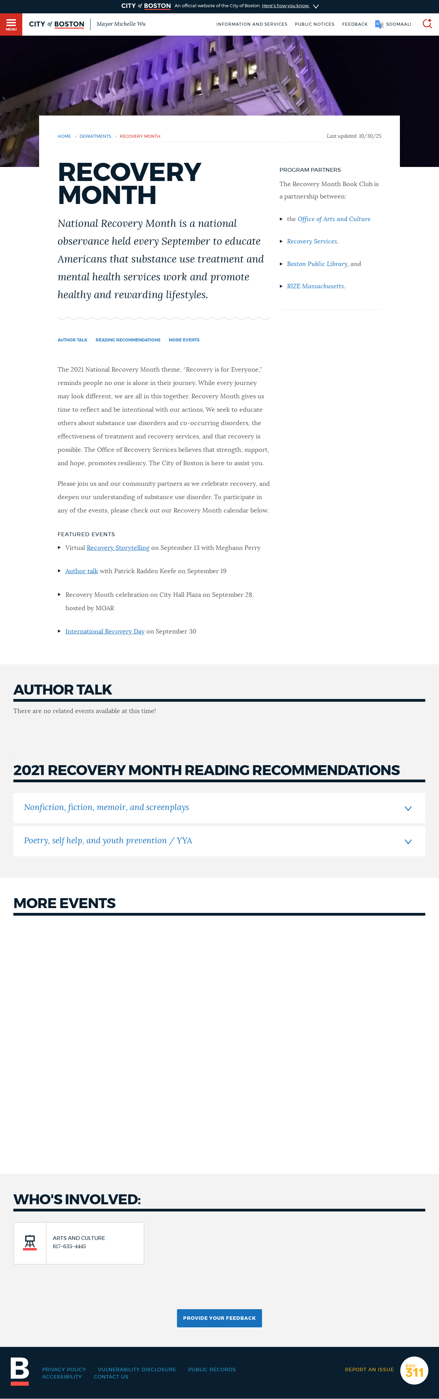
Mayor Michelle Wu (121, 24)
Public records (212, 1369)
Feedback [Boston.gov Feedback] (355, 24)
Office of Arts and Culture (334, 219)
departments (95, 136)
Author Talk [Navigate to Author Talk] (72, 340)
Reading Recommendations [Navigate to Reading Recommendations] (128, 340)
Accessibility (62, 1377)
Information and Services (251, 24)
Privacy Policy (64, 1369)
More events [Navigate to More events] (184, 340)
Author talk (82, 571)
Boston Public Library (317, 264)
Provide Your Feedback (219, 1318)
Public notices (314, 24)
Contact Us (111, 1377)
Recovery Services (312, 242)
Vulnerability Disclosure (137, 1369)
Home (64, 136)
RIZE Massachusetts (315, 287)
